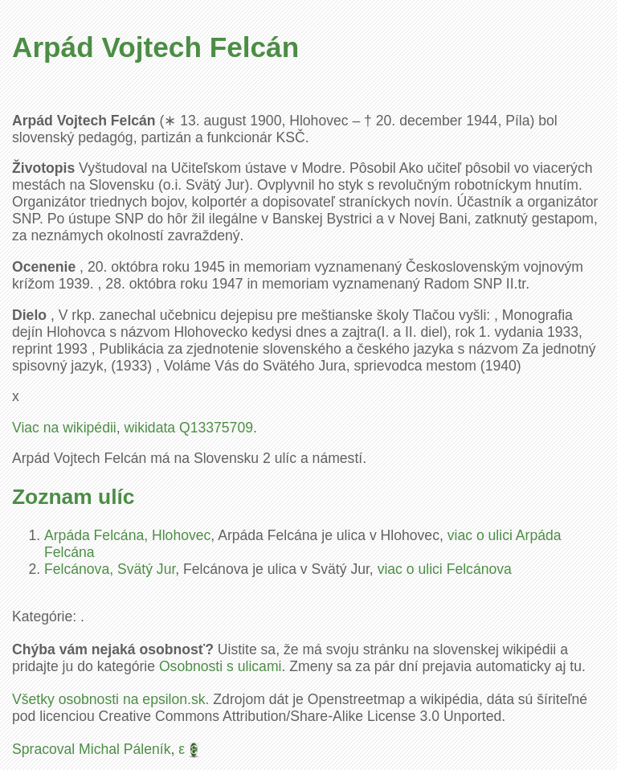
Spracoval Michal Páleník (91, 749)
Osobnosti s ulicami (220, 666)
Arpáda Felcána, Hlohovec (127, 535)
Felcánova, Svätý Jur (109, 569)
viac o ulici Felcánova (445, 569)
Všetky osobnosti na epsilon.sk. (110, 699)
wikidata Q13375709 (189, 428)
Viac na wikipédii (64, 428)
